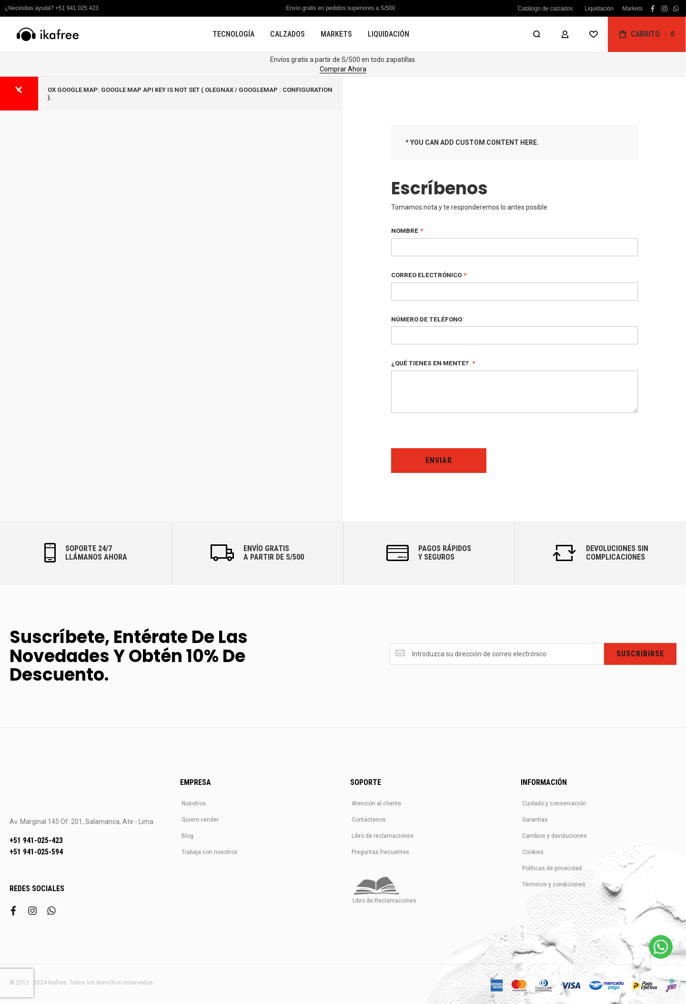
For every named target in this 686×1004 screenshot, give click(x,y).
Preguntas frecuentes (380, 852)
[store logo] (48, 34)
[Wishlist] (593, 34)
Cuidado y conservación (554, 803)
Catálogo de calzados (545, 8)
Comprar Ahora (343, 69)
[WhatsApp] (661, 947)
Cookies (533, 852)
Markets (632, 8)
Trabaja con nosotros (210, 852)
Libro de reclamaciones (383, 836)
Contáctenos (369, 819)
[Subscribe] (640, 654)
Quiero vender (200, 819)
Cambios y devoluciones (554, 836)
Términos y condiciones (553, 884)
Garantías (535, 819)
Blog (187, 836)
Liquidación (599, 8)
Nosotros (194, 803)
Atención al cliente (376, 803)
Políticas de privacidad (552, 868)
